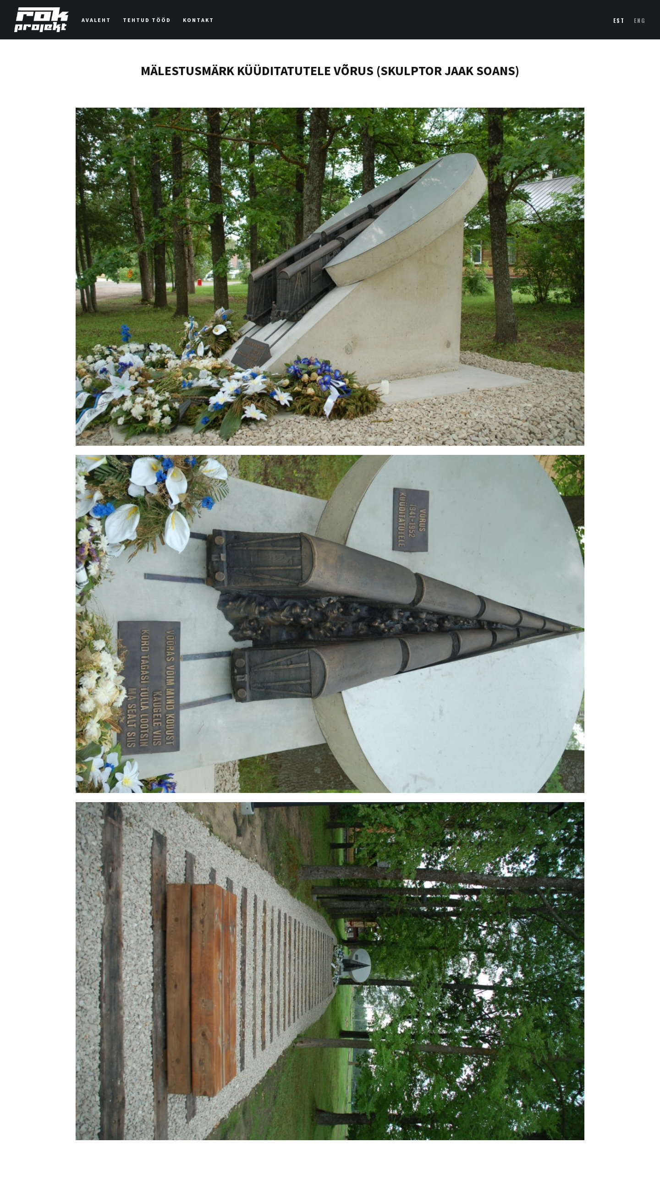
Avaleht (96, 19)
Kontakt (198, 19)
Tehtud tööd (147, 19)
